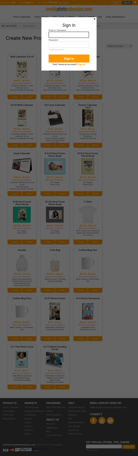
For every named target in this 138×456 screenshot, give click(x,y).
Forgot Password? (56, 49)
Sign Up (81, 64)
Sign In (69, 58)
